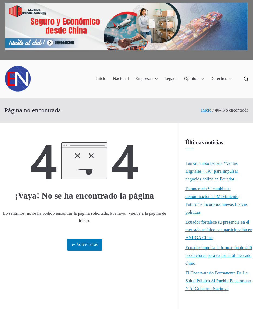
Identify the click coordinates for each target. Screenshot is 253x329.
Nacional (121, 78)
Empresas (146, 79)
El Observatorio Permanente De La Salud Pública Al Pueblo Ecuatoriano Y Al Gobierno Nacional (218, 281)
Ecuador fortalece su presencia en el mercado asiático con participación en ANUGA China (218, 230)
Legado (171, 78)
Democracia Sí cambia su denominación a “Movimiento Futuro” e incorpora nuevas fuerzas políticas (216, 200)
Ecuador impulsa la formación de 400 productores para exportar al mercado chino (218, 255)
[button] (155, 79)
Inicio (101, 78)
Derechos (221, 79)
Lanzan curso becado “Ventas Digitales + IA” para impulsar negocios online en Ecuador (211, 171)
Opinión (194, 79)
